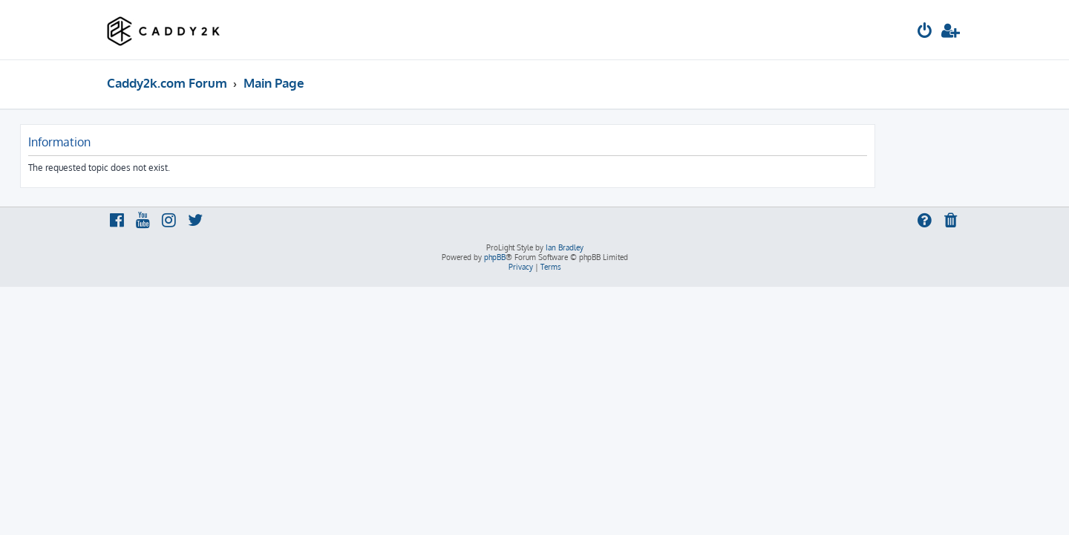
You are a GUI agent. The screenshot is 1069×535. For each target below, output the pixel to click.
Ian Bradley (564, 247)
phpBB (495, 257)
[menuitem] (925, 32)
